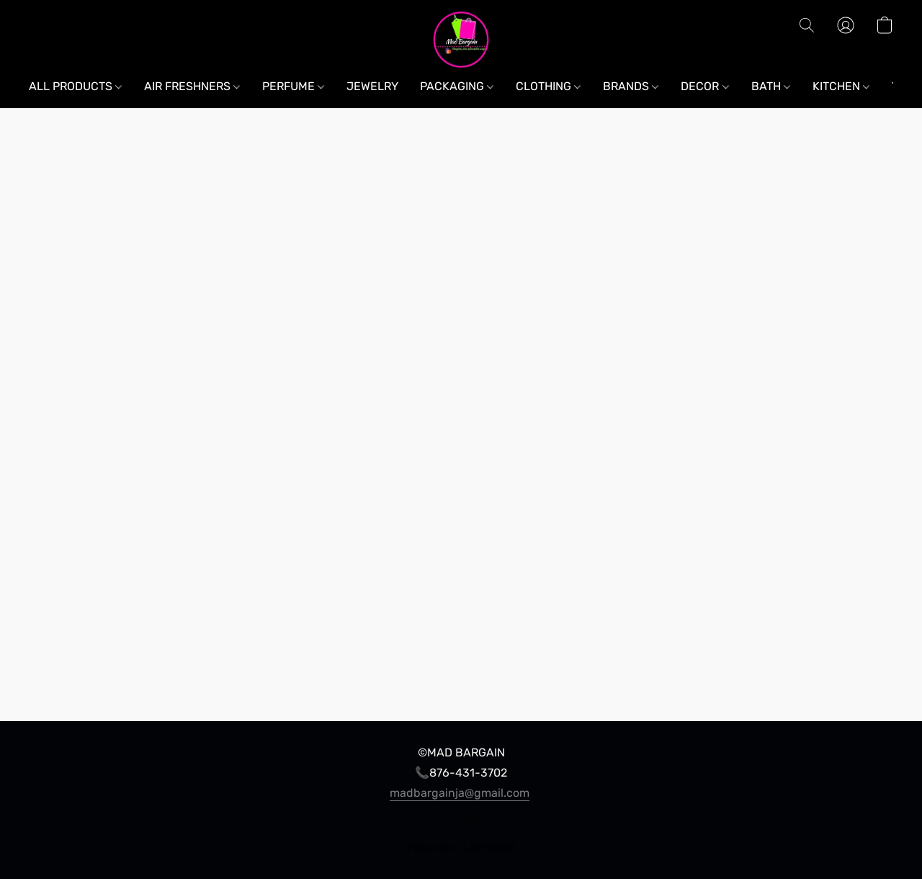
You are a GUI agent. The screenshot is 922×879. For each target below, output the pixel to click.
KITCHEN (841, 86)
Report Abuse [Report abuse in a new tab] (461, 821)
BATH (770, 86)
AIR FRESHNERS (192, 86)
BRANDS (630, 86)
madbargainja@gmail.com (459, 793)
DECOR (704, 86)
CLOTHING (548, 86)
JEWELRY (372, 86)
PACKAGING (456, 86)
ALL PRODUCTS (75, 86)
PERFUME (293, 86)
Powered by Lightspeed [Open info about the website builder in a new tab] (461, 848)
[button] (461, 40)
